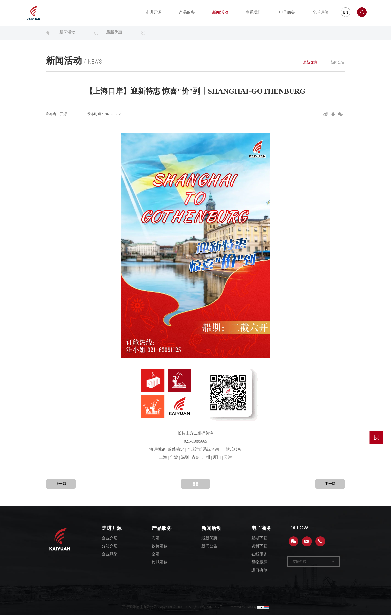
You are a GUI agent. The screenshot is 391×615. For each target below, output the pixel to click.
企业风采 (110, 554)
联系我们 (254, 12)
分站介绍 (110, 546)
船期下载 (259, 538)
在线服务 (259, 554)
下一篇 (330, 484)
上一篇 (61, 484)
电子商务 (287, 12)
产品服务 (187, 12)
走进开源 (153, 12)
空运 (156, 554)
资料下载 (259, 546)
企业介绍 (110, 538)
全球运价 (320, 12)
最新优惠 (308, 62)
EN (345, 12)
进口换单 (259, 570)
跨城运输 (160, 562)
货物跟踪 (259, 562)
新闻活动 (220, 12)
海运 (156, 538)
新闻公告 (336, 62)
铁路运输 (160, 546)
